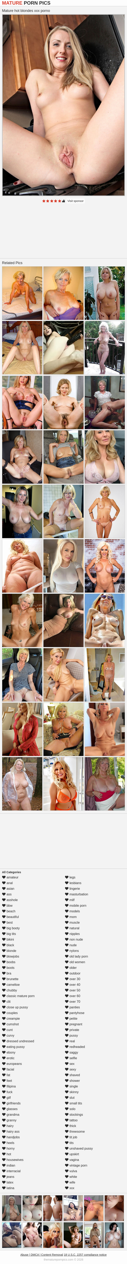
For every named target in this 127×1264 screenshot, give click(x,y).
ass (7, 894)
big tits (9, 934)
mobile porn (75, 905)
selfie (71, 1058)
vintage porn (76, 1165)
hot (6, 1154)
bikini (8, 939)
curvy (8, 1035)
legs (70, 877)
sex (69, 1063)
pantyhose (74, 1013)
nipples (72, 934)
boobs (8, 962)
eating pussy (13, 1047)
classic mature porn (18, 996)
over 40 (72, 984)
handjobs (11, 1137)
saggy (71, 1052)
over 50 (72, 990)
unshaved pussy (79, 1148)
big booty (11, 928)
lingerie (72, 888)
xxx (69, 1188)
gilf (6, 1097)
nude (71, 945)
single (71, 1086)
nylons (72, 950)
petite (71, 1018)
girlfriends (11, 1103)
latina (8, 1188)
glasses (10, 1109)
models (72, 911)
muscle (72, 922)
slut (69, 1097)
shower (72, 1080)
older (71, 967)
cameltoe (11, 984)
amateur (10, 877)
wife (70, 1182)
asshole (10, 900)
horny (8, 1148)
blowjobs (10, 956)
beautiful (10, 917)
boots (8, 967)
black (8, 945)
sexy (70, 1069)
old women (75, 962)
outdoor (72, 973)
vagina (72, 1160)
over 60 (72, 996)
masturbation (76, 894)
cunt (7, 1030)
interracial (11, 1171)
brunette (10, 979)
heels (8, 1143)
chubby (9, 990)
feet (7, 1080)
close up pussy (15, 1007)
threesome (75, 1131)
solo (70, 1109)
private (72, 1030)
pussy (71, 1035)
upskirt (72, 1154)
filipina (9, 1086)
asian (8, 888)
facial (8, 1069)
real (70, 1041)
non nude (74, 939)
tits (69, 1143)
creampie (11, 1018)
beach (8, 911)
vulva (71, 1171)
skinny (72, 1092)
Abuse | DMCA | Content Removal (41, 1254)
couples (10, 1013)
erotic (8, 1058)
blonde (9, 950)
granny (9, 1120)
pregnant (73, 1024)
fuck (7, 1092)
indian (8, 1165)
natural (72, 928)
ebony (8, 1052)
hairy (8, 1126)
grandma (10, 1114)
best (7, 922)
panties (72, 1007)
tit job (71, 1137)
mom (71, 917)
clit (6, 1001)
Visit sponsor (76, 201)
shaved (72, 1075)
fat (6, 1075)
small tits (73, 1103)
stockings (74, 1114)
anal (7, 883)
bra (6, 973)
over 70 (72, 1001)
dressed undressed (18, 1041)
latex (7, 1182)
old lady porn (76, 956)
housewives (12, 1160)
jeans (8, 1176)
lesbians (73, 883)
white (71, 1176)
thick (70, 1126)
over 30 (72, 979)
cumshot (10, 1024)
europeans (12, 1063)
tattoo (71, 1120)
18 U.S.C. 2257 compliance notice (85, 1254)
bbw (7, 905)
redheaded (75, 1047)
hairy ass (10, 1131)
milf (69, 900)
